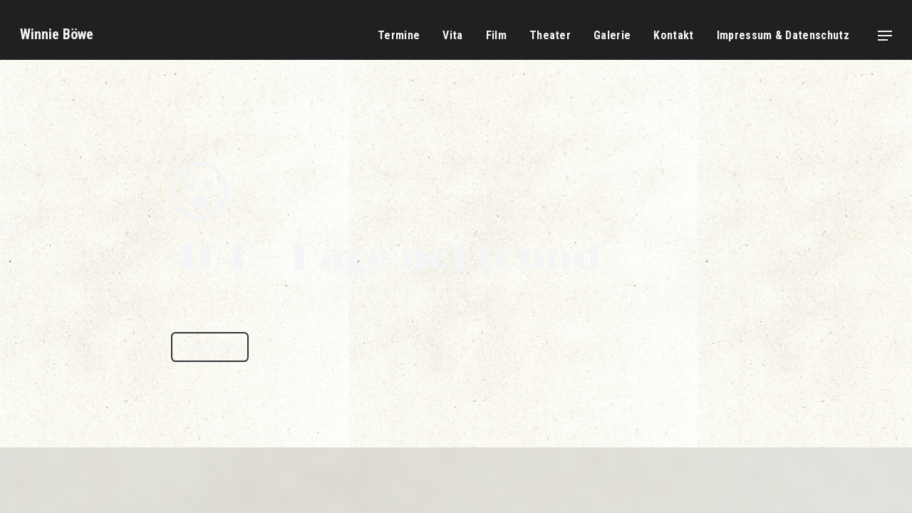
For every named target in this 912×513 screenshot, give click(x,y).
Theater (550, 35)
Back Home (210, 346)
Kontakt (673, 35)
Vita (452, 35)
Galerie (612, 35)
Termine (399, 35)
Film (496, 35)
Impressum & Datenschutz (783, 35)
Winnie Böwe (56, 34)
